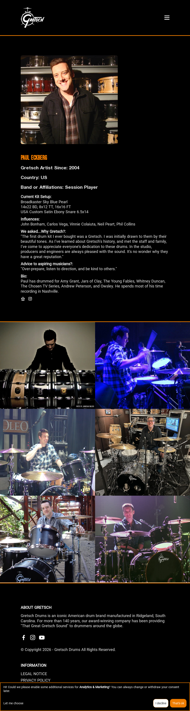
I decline (160, 703)
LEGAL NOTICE (34, 673)
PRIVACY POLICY (35, 680)
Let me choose (13, 703)
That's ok (178, 703)
